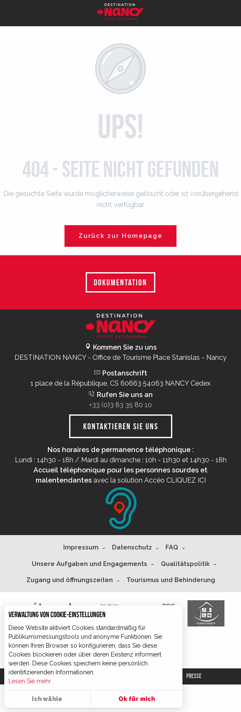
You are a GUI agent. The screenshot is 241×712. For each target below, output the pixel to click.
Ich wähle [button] (47, 698)
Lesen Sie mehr (29, 681)
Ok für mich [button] (136, 698)
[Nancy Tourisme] (120, 13)
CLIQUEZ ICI (186, 480)
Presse (194, 676)
